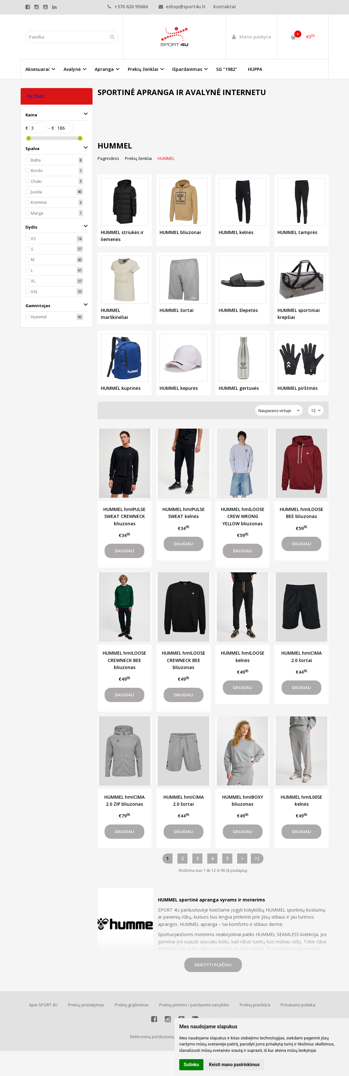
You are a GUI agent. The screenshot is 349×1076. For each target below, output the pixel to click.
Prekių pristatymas (86, 1005)
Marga (37, 213)
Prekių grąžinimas (132, 1005)
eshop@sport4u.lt (182, 6)
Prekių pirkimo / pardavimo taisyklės (194, 1005)
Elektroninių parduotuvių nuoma (159, 1036)
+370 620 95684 (127, 6)
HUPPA (255, 69)
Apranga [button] (104, 69)
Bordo (37, 170)
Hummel (39, 317)
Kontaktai (224, 6)
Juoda (36, 192)
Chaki (36, 181)
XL (33, 281)
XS (33, 238)
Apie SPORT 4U (43, 1005)
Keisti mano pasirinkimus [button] (234, 1064)
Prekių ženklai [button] (143, 69)
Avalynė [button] (72, 69)
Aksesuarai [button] (37, 69)
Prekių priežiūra (255, 1005)
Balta (36, 160)
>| (257, 858)
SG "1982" (226, 69)
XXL (34, 291)
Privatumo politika (298, 1005)
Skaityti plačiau (213, 965)
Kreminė (39, 202)
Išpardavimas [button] (187, 69)
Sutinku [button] (191, 1064)
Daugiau (124, 551)
